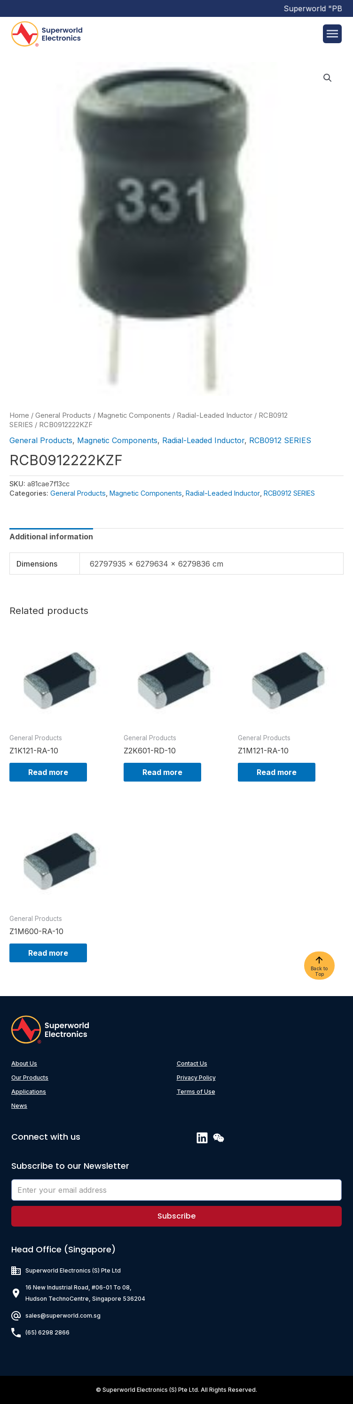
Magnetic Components (134, 415)
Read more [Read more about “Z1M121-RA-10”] (277, 772)
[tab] (51, 536)
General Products (63, 415)
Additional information (51, 536)
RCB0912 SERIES (280, 440)
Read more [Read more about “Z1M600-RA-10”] (48, 953)
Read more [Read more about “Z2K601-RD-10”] (162, 772)
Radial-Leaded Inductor (214, 415)
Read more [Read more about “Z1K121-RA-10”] (48, 772)
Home (19, 415)
